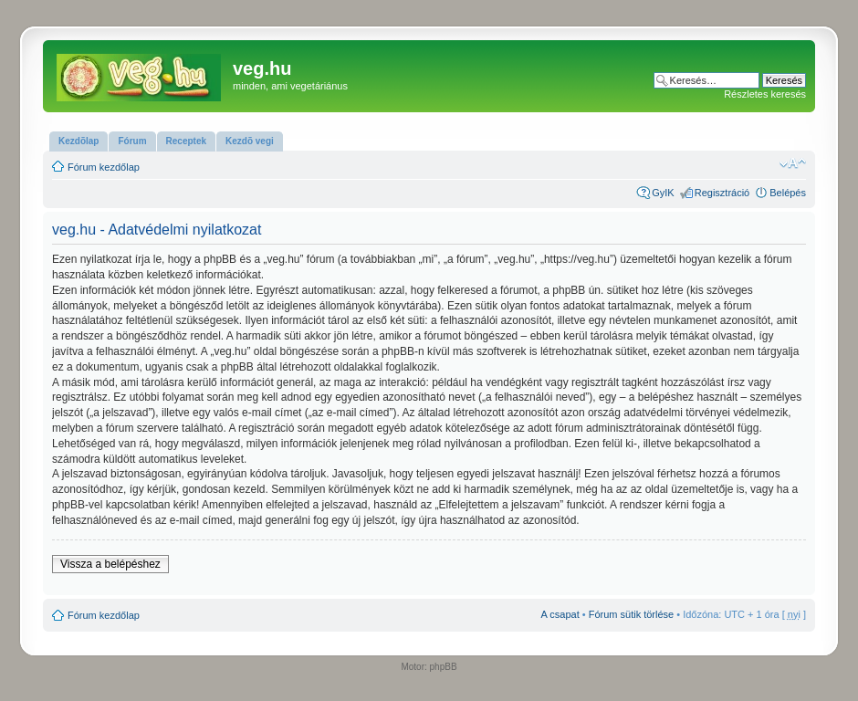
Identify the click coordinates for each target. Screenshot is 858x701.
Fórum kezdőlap (104, 167)
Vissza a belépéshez (110, 564)
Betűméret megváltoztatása (793, 163)
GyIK (663, 192)
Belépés (787, 192)
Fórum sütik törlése (632, 614)
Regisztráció (722, 192)
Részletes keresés (765, 94)
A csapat (560, 614)
